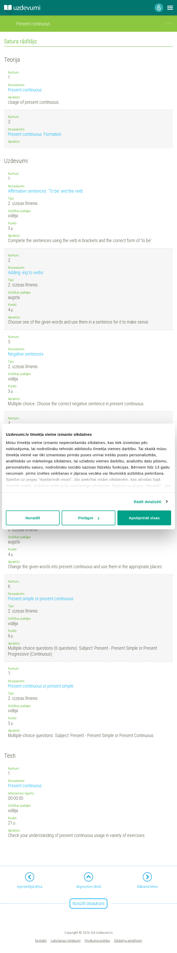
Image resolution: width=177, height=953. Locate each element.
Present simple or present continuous (40, 598)
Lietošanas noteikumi (66, 940)
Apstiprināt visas (144, 518)
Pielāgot (88, 518)
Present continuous (25, 89)
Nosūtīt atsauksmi (88, 903)
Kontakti (41, 940)
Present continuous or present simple (40, 686)
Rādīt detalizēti (147, 501)
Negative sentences (25, 354)
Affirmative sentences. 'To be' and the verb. (46, 191)
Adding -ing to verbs (25, 272)
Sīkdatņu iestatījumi (128, 940)
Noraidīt (33, 518)
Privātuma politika (97, 940)
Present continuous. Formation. (35, 134)
